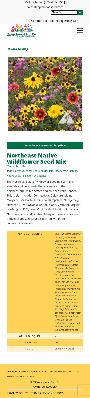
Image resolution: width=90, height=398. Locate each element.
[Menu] (78, 31)
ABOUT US (24, 376)
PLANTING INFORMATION (55, 371)
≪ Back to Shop (17, 49)
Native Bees (13, 175)
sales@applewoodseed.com (45, 7)
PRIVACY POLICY (17, 393)
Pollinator (27, 175)
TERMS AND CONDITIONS (47, 393)
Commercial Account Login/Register (54, 21)
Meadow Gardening (66, 170)
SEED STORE (12, 371)
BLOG (32, 376)
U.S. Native (40, 175)
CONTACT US (12, 376)
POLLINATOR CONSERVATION (31, 371)
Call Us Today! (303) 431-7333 (44, 2)
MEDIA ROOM (73, 371)
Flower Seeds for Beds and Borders (33, 170)
